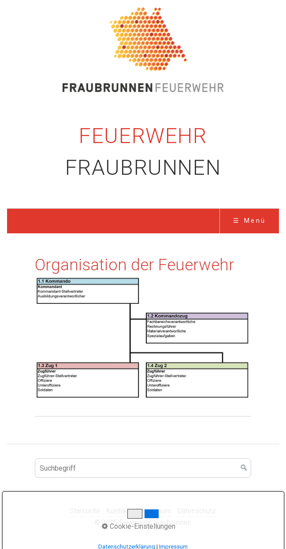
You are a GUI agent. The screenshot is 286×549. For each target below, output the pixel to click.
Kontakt (118, 511)
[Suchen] (244, 468)
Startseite (85, 511)
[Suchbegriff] (143, 468)
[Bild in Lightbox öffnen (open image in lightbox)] (143, 338)
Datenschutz (196, 511)
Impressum (153, 511)
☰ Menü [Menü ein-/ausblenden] (249, 221)
